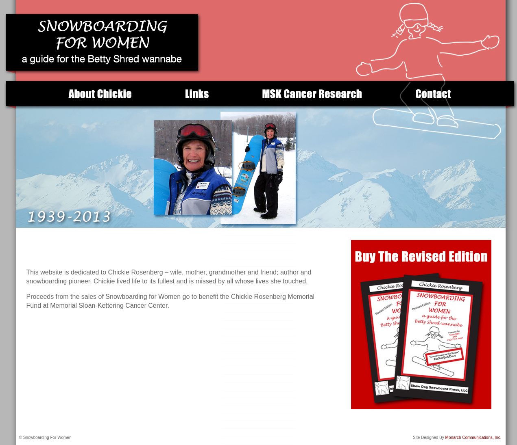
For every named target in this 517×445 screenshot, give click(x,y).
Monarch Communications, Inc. (473, 437)
